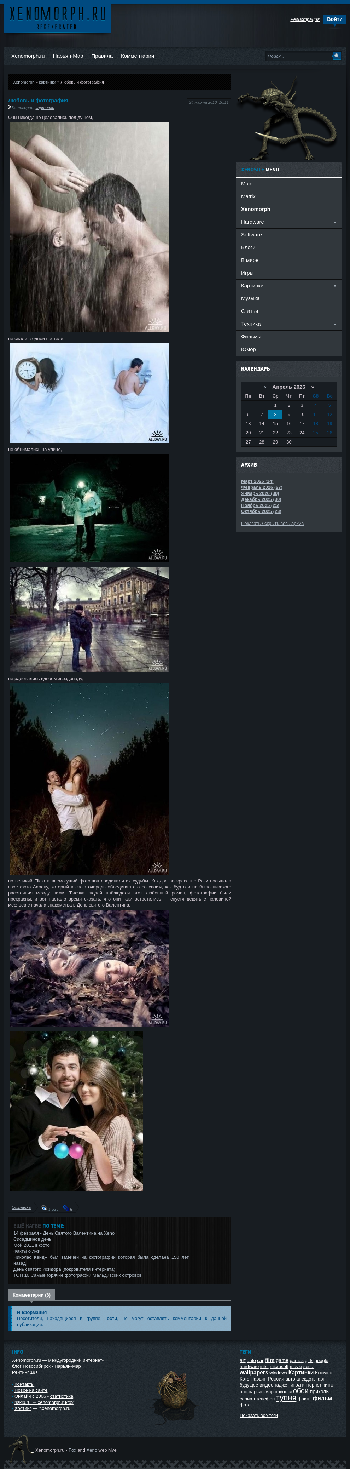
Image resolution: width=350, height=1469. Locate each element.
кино (328, 1385)
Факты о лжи (26, 1251)
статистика (61, 1396)
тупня (286, 1397)
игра (296, 1385)
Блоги (248, 247)
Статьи (249, 311)
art (243, 1360)
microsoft (279, 1366)
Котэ (244, 1379)
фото (245, 1404)
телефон (265, 1398)
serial (308, 1366)
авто (290, 1379)
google (321, 1360)
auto (251, 1360)
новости (283, 1391)
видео (266, 1385)
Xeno (92, 1450)
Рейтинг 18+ (25, 1372)
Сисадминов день (32, 1239)
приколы (319, 1391)
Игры (247, 273)
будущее (249, 1385)
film (270, 1360)
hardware (249, 1366)
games (297, 1360)
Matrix (248, 196)
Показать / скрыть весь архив (272, 523)
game (282, 1360)
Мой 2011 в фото (31, 1245)
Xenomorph (23, 82)
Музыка (250, 298)
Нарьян (259, 1379)
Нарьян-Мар (68, 56)
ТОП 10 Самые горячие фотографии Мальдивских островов (77, 1275)
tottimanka (21, 1207)
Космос (323, 1373)
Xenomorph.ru (28, 56)
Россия (276, 1379)
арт (321, 1379)
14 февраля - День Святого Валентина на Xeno (64, 1233)
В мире (249, 260)
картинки (47, 82)
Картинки (301, 1373)
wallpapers (254, 1373)
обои (301, 1391)
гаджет (282, 1385)
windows (278, 1373)
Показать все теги (259, 1415)
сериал (247, 1398)
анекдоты (306, 1379)
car (260, 1360)
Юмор (248, 349)
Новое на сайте (31, 1390)
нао (243, 1391)
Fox (72, 1450)
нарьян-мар (261, 1391)
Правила (102, 56)
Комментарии (137, 56)
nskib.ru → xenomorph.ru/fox (44, 1402)
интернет (312, 1385)
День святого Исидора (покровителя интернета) (64, 1269)
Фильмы (251, 336)
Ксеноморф (57, 17)
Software (251, 235)
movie (296, 1366)
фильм (322, 1398)
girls (309, 1360)
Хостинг (22, 1408)
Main (246, 184)
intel (264, 1366)
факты (304, 1398)
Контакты (24, 1384)
